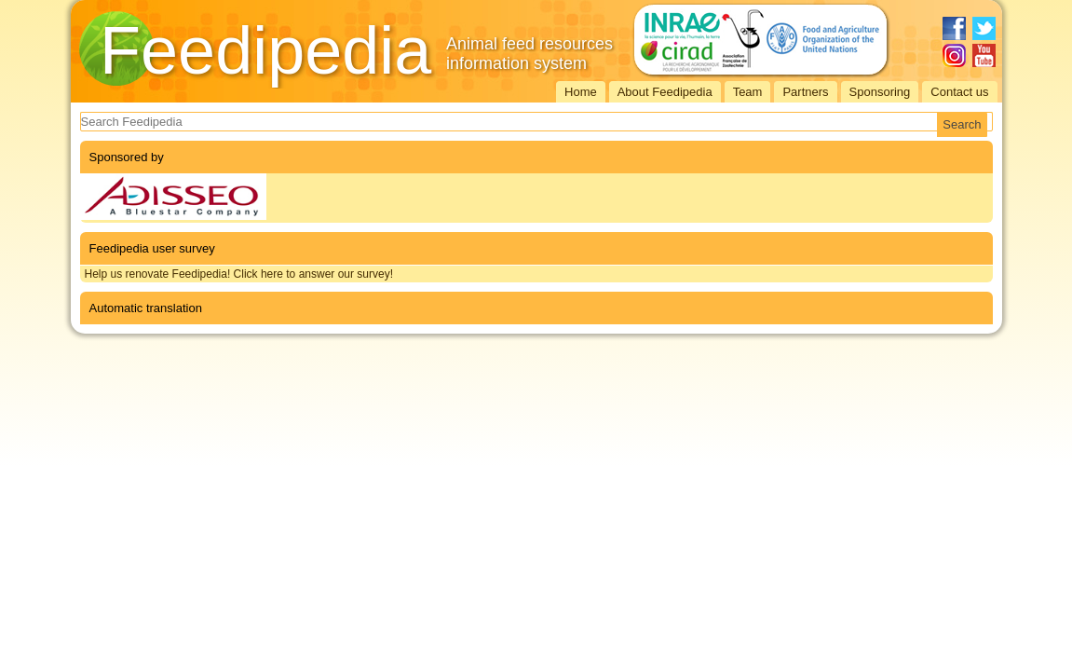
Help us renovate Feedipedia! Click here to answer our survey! (239, 274)
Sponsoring (880, 92)
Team (748, 92)
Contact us (959, 92)
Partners (805, 92)
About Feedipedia (664, 92)
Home (580, 92)
